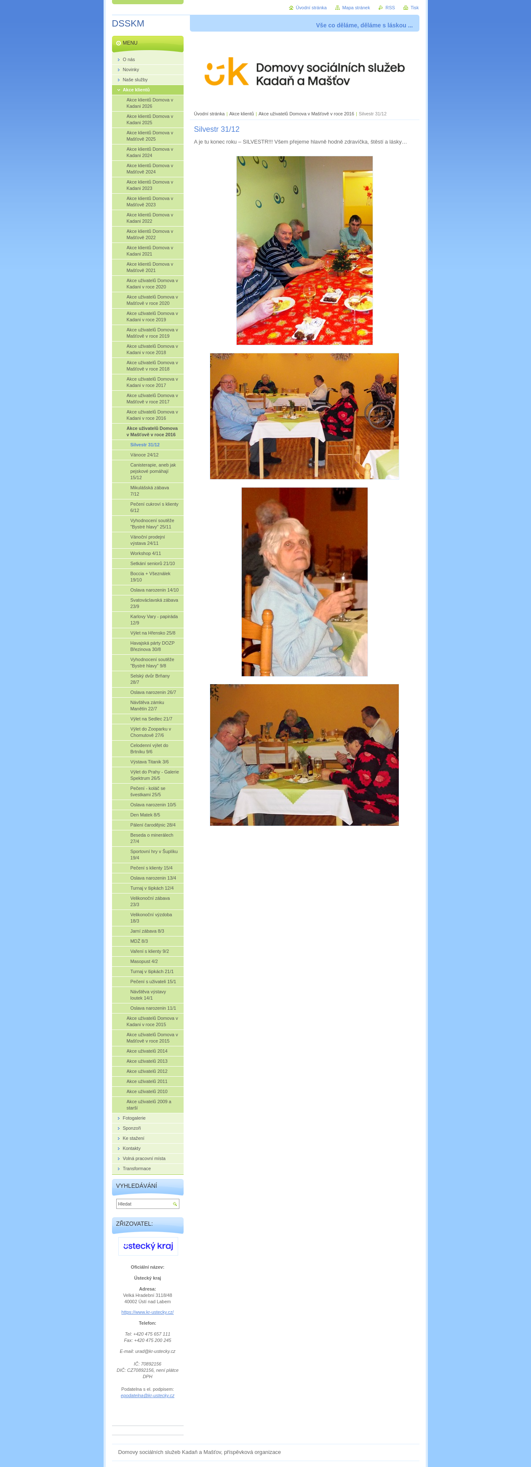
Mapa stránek (356, 7)
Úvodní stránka (209, 113)
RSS (390, 7)
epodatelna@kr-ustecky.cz (147, 1395)
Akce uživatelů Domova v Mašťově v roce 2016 (306, 113)
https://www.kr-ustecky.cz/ (147, 1312)
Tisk (415, 7)
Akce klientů (241, 113)
